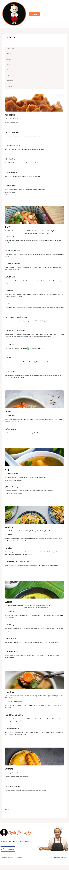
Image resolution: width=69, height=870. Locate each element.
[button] (39, 17)
